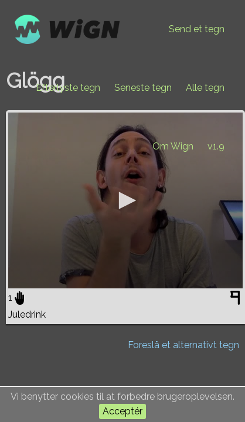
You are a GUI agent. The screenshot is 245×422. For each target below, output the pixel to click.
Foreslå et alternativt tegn (183, 344)
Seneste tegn (143, 87)
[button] (125, 200)
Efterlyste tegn (68, 87)
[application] (125, 200)
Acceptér (122, 411)
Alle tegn (205, 87)
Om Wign (172, 146)
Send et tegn (196, 29)
